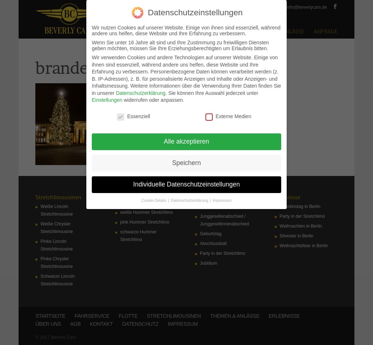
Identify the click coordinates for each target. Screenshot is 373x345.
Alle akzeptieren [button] (186, 141)
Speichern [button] (186, 163)
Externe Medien (228, 116)
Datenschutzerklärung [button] (190, 200)
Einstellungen (107, 100)
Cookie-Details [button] (154, 200)
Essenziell (133, 116)
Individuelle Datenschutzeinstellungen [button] (186, 184)
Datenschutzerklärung (140, 93)
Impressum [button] (222, 200)
